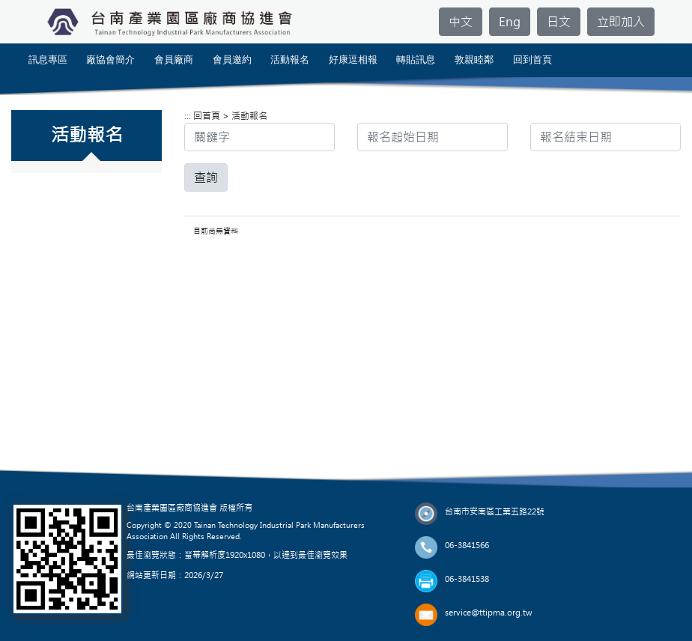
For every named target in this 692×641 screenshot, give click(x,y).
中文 (461, 21)
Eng (509, 21)
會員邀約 (232, 60)
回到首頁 (532, 60)
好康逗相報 (353, 60)
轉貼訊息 (415, 60)
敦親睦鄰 (474, 60)
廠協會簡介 (110, 60)
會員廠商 (173, 60)
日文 (559, 21)
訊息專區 (47, 60)
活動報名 (289, 60)
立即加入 (621, 21)
